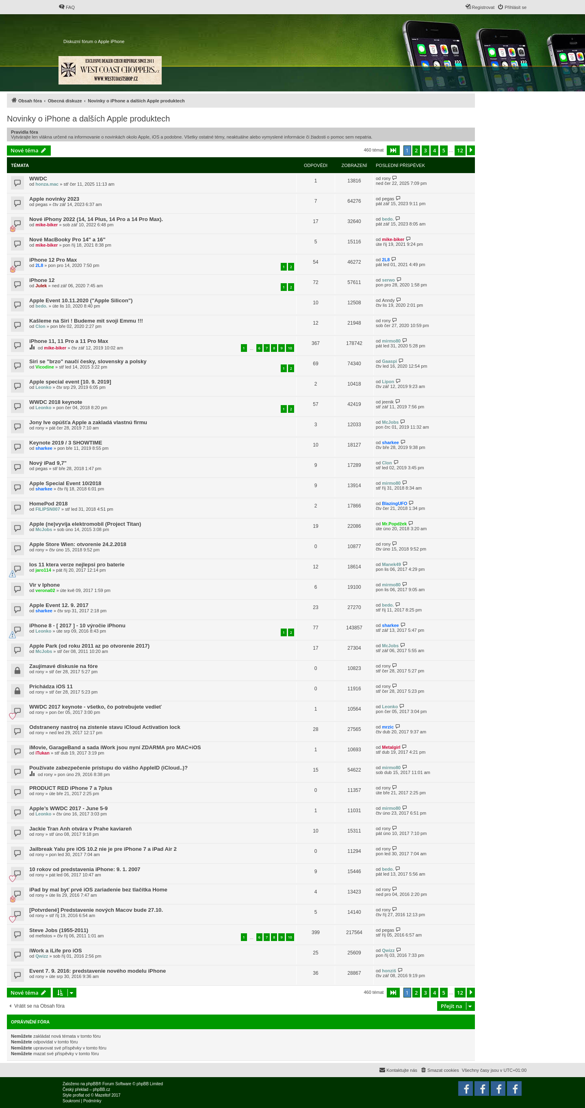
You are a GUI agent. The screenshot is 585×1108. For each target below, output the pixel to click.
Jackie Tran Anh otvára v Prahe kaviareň (80, 829)
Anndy (388, 300)
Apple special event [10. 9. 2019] (70, 382)
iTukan (42, 752)
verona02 (45, 590)
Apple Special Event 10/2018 (65, 483)
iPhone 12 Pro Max (53, 260)
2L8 (39, 265)
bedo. (388, 219)
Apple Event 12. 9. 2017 (59, 605)
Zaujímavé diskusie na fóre (63, 666)
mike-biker (46, 224)
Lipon (388, 381)
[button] (393, 150)
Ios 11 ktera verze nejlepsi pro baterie (77, 565)
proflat (78, 1095)
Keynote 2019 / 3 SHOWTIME (65, 443)
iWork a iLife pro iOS (55, 951)
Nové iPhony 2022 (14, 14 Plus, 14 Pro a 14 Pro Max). (96, 219)
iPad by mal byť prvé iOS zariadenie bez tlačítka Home (98, 890)
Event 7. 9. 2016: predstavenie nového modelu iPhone (97, 971)
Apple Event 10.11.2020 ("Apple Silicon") (80, 300)
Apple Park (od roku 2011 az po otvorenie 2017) (89, 646)
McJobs (390, 422)
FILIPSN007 (47, 509)
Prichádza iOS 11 (51, 686)
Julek (41, 285)
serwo (388, 280)
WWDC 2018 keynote (55, 402)
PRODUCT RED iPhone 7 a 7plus (70, 788)
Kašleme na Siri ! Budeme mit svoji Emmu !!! (86, 321)
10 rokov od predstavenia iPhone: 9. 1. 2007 (84, 869)
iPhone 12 (41, 280)
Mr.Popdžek (394, 523)
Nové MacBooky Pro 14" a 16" (67, 239)
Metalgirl (391, 747)
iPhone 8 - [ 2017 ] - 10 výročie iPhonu (77, 625)
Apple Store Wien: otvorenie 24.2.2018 (77, 544)
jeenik (388, 401)
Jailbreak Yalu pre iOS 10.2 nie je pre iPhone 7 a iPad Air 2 (103, 849)
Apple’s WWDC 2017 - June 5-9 (68, 808)
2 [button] (416, 150)
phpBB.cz (101, 1089)
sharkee (43, 448)
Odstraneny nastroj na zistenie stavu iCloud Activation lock (104, 727)
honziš (389, 970)
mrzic (388, 726)
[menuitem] (66, 7)
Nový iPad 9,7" (48, 463)
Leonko (43, 387)
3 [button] (425, 150)
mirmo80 (391, 340)
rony (386, 178)
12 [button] (460, 150)
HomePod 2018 (48, 504)
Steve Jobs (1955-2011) (58, 930)
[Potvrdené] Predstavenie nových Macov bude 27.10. (96, 910)
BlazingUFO (394, 503)
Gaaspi (389, 361)
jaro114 (43, 570)
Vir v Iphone (44, 585)
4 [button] (434, 150)
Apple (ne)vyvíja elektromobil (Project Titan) (85, 524)
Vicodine (44, 366)
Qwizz (41, 956)
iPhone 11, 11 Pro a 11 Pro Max (68, 341)
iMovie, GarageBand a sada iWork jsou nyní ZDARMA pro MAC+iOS (115, 747)
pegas (41, 204)
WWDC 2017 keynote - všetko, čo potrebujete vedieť (95, 707)
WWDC (38, 179)
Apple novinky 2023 (54, 199)
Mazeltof (102, 1095)
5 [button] (443, 150)
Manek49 (391, 564)
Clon (40, 326)
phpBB (92, 1084)
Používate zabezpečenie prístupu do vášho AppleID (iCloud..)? (108, 768)
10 (290, 348)
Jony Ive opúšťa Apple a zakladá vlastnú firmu (88, 422)
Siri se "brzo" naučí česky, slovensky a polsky (88, 361)
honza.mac (46, 184)
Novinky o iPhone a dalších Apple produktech (88, 118)
